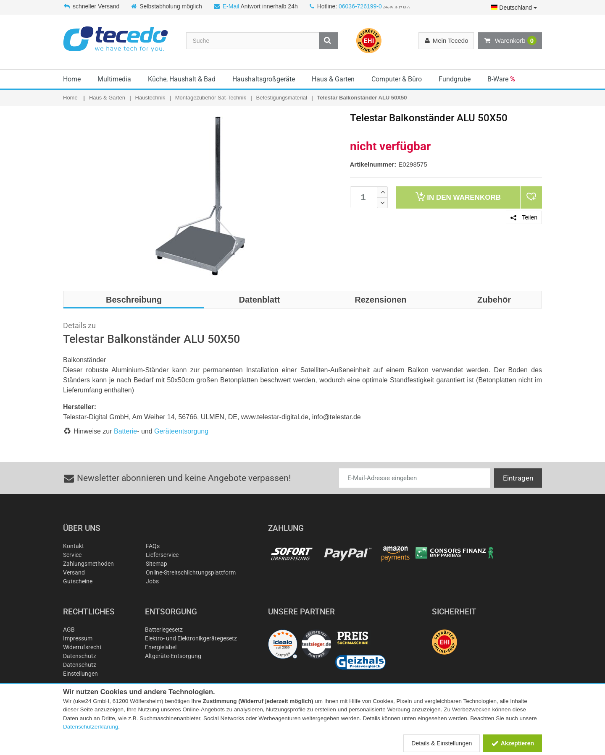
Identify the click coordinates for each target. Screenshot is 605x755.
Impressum (77, 638)
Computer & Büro (396, 79)
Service (72, 554)
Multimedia (114, 79)
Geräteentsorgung (181, 431)
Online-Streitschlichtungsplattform (191, 572)
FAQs (153, 546)
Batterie (125, 431)
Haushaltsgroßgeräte (263, 79)
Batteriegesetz (164, 629)
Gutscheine (77, 581)
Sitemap (156, 563)
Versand (74, 572)
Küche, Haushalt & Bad (182, 79)
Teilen (523, 217)
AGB (69, 629)
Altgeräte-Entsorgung (173, 656)
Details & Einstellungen (441, 743)
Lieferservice (162, 554)
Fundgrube (455, 79)
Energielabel (160, 647)
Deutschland (514, 7)
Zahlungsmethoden (88, 563)
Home (72, 79)
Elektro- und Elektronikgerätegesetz (191, 638)
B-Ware (501, 79)
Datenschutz (79, 656)
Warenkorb (510, 40)
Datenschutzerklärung (90, 727)
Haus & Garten (333, 79)
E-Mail (231, 6)
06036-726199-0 (360, 6)
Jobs (152, 581)
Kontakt (73, 546)
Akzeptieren (512, 743)
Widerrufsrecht (82, 647)
